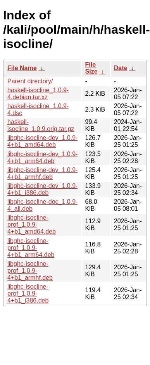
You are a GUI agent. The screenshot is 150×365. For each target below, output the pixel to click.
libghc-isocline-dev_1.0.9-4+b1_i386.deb (42, 189)
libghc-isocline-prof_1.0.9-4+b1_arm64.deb (30, 248)
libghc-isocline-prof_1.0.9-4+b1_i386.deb (27, 293)
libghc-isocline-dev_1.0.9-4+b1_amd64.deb (42, 141)
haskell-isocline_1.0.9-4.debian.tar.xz (38, 93)
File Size (91, 68)
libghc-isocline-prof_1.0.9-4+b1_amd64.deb (31, 224)
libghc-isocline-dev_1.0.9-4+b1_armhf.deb (42, 173)
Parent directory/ (30, 81)
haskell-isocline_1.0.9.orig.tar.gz (40, 125)
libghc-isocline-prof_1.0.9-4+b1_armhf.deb (30, 270)
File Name (22, 68)
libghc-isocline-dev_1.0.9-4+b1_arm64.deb (42, 157)
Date (121, 68)
